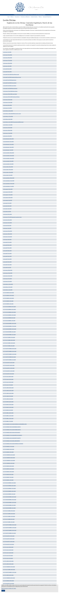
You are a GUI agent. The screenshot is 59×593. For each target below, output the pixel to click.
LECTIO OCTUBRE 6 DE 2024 (8, 345)
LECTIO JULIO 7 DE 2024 (8, 384)
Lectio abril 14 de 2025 (7, 261)
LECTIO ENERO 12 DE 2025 (8, 298)
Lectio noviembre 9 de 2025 (8, 161)
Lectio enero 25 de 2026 (7, 127)
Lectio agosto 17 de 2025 (7, 194)
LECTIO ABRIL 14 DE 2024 (8, 418)
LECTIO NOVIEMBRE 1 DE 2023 (9, 508)
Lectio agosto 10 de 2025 (7, 197)
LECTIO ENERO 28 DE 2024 (8, 466)
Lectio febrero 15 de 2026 (8, 116)
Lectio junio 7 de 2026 (7, 52)
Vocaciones (17, 16)
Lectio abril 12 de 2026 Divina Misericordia (11, 74)
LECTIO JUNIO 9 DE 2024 (8, 396)
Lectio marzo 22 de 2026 (7, 99)
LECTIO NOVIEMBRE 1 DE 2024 (9, 334)
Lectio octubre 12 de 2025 (8, 172)
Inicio (9, 16)
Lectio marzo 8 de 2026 (7, 105)
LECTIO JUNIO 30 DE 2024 (8, 387)
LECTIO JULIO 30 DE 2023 (8, 547)
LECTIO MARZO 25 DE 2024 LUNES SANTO (11, 440)
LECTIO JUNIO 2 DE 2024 (8, 398)
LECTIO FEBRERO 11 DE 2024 (9, 460)
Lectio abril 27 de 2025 (7, 242)
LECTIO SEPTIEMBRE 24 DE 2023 (9, 524)
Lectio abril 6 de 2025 (7, 267)
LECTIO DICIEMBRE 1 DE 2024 (9, 320)
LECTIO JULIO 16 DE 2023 (8, 552)
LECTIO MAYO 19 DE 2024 (8, 404)
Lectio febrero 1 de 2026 (7, 124)
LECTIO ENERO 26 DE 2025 (8, 292)
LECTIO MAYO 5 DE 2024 (8, 410)
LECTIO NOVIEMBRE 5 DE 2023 (9, 505)
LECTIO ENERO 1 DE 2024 (8, 480)
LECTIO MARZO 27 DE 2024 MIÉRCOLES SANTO (12, 435)
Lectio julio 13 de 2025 (7, 208)
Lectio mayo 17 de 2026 (7, 60)
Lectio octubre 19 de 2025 (8, 169)
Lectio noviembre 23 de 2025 (8, 155)
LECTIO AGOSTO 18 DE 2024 (8, 365)
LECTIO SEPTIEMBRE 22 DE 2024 (9, 351)
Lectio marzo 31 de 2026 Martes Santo (10, 91)
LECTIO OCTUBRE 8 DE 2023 (8, 519)
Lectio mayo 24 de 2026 (7, 57)
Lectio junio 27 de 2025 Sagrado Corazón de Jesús (12, 217)
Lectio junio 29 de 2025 (7, 214)
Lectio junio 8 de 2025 (7, 225)
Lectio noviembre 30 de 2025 (8, 152)
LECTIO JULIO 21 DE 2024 (8, 379)
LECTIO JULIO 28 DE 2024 (8, 376)
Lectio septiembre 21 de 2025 (8, 180)
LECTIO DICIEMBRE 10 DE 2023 (9, 491)
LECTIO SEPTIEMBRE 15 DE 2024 (9, 354)
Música (40, 16)
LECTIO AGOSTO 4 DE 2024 (8, 373)
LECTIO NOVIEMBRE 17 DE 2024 (9, 326)
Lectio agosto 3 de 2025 (7, 200)
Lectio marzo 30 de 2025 (7, 270)
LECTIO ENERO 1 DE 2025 (8, 303)
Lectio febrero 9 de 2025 (7, 287)
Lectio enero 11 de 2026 (7, 133)
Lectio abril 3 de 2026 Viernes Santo (9, 82)
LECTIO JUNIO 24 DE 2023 (8, 563)
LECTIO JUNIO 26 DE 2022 (8, 575)
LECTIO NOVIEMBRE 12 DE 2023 (9, 502)
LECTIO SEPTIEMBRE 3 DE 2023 (9, 533)
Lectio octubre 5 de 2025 (7, 175)
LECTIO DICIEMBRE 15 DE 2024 (9, 315)
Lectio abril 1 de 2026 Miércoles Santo (10, 88)
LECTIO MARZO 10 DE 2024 (8, 449)
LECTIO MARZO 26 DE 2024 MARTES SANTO (12, 438)
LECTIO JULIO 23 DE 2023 (8, 549)
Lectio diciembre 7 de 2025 (8, 150)
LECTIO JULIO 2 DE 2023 (8, 558)
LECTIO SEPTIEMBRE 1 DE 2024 (9, 359)
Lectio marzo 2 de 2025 (7, 281)
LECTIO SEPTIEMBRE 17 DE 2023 (9, 527)
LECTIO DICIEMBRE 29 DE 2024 (9, 306)
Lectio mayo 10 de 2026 (7, 63)
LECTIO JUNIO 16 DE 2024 (8, 393)
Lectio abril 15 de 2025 (7, 259)
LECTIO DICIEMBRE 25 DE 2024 (9, 309)
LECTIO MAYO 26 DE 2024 (8, 401)
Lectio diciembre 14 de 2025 (8, 147)
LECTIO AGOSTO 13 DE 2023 (8, 541)
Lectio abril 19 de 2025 (7, 247)
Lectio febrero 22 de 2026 (8, 110)
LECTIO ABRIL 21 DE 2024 (8, 415)
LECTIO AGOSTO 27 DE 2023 (8, 535)
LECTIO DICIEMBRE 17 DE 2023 (9, 488)
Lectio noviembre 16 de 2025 (8, 158)
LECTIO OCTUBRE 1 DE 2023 (8, 522)
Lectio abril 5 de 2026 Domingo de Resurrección (12, 77)
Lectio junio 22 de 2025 (7, 219)
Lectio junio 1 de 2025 (7, 228)
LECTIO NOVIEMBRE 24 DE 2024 (9, 323)
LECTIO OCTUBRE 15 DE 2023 (9, 516)
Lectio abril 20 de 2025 (7, 245)
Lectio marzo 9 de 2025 (7, 278)
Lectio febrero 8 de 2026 (7, 119)
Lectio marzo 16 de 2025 (7, 275)
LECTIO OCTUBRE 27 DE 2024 (9, 337)
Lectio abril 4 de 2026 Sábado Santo (9, 80)
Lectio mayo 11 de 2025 (7, 236)
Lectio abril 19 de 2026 (7, 71)
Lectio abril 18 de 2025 (7, 250)
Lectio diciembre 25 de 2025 (8, 141)
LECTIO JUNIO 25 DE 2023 (8, 561)
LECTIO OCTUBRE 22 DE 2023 (9, 513)
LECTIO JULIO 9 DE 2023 (8, 555)
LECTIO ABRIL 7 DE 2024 (8, 421)
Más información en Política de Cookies (9, 588)
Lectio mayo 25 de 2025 (7, 231)
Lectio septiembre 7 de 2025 (8, 186)
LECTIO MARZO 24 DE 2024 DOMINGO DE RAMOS (13, 443)
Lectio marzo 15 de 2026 (7, 102)
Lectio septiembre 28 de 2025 (8, 177)
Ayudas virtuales (34, 16)
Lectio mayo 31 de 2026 (7, 54)
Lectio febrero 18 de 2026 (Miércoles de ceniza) (12, 113)
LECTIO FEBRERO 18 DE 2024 (9, 457)
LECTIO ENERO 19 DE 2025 (8, 295)
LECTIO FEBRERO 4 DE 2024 (8, 463)
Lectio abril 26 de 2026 (7, 68)
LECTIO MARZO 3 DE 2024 (8, 452)
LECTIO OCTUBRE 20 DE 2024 (9, 340)
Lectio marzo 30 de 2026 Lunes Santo (10, 94)
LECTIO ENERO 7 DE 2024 (8, 477)
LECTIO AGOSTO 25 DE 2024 (8, 362)
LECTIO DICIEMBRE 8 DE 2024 (9, 317)
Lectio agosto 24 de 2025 (7, 191)
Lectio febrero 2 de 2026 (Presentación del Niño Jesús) (13, 122)
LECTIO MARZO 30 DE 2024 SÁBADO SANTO (12, 426)
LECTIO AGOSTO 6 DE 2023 (8, 544)
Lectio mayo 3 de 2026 (7, 66)
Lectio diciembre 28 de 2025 (8, 138)
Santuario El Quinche (47, 16)
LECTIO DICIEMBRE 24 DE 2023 (9, 485)
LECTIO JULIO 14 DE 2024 (8, 382)
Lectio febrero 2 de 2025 (7, 289)
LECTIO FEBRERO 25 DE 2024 (9, 454)
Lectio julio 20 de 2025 (7, 205)
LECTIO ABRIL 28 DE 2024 (8, 412)
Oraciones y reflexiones (25, 16)
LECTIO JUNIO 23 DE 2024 (8, 390)
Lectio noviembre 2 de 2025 (8, 163)
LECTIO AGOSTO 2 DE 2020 (8, 583)
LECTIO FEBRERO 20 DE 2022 (9, 577)
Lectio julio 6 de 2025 (7, 211)
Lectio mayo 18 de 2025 (7, 233)
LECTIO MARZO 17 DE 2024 (8, 446)
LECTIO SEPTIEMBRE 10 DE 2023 (9, 530)
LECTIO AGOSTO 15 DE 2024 (8, 368)
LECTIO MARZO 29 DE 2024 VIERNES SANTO (12, 429)
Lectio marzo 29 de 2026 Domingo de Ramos (11, 96)
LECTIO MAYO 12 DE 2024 (8, 407)
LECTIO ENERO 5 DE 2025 (8, 301)
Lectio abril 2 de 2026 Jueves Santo (9, 85)
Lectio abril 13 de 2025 (7, 264)
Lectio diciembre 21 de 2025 (8, 144)
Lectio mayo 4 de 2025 (7, 239)
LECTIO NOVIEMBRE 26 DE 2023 (9, 496)
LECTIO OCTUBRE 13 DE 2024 (9, 343)
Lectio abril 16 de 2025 (7, 256)
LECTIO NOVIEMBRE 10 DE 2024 (9, 329)
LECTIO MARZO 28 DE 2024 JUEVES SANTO (11, 432)
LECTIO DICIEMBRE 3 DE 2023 (9, 494)
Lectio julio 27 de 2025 (7, 203)
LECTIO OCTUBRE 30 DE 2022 (9, 569)
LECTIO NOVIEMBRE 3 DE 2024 (9, 331)
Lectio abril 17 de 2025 (7, 253)
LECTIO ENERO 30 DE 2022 (8, 580)
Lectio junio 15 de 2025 (7, 222)
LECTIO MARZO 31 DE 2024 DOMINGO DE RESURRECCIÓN (15, 424)
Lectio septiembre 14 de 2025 (8, 183)
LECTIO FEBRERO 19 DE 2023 (9, 566)
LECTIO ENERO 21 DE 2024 (8, 468)
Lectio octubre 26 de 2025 (8, 166)
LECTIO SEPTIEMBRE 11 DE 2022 (9, 572)
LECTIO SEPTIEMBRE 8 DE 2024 (9, 356)
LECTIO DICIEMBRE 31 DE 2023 (9, 482)
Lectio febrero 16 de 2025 (8, 284)
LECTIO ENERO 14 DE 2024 (8, 471)
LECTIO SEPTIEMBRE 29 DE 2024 (9, 348)
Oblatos (11, 16)
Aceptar (3, 590)
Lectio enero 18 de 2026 (7, 130)
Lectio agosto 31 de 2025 (7, 189)
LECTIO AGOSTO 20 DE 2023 (8, 538)
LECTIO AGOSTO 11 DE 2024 (8, 370)
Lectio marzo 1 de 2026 (7, 108)
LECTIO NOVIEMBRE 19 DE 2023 (9, 499)
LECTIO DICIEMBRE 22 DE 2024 (9, 312)
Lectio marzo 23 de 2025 (7, 273)
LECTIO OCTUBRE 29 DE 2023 (9, 510)
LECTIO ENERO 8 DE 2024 (8, 474)
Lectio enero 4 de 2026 (7, 136)
